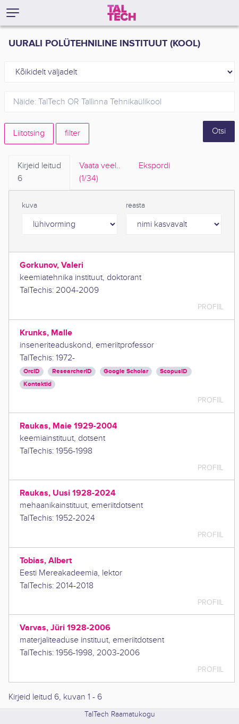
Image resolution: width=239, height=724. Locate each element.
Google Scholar (126, 371)
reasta (135, 205)
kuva (29, 205)
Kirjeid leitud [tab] (39, 173)
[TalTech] (121, 12)
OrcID (31, 371)
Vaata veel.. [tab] (100, 173)
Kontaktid (37, 384)
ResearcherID (72, 371)
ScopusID (173, 371)
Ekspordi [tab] (154, 166)
